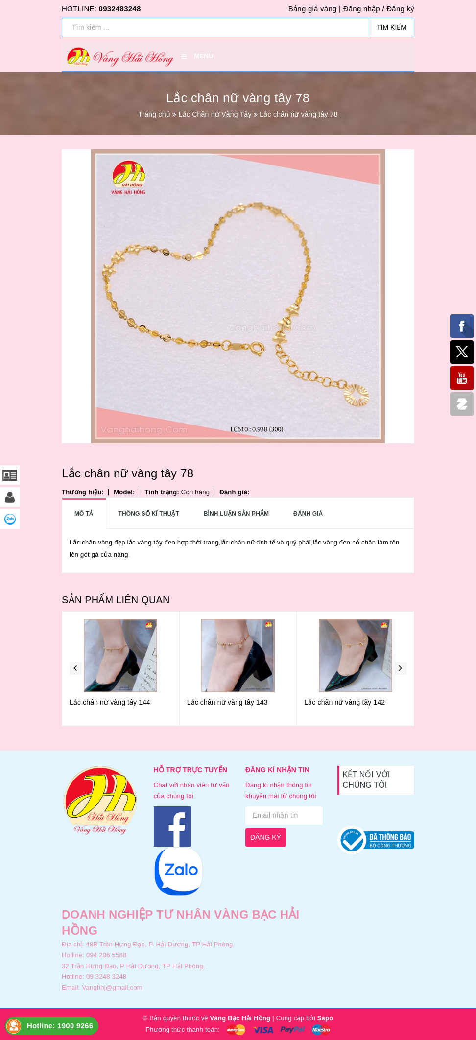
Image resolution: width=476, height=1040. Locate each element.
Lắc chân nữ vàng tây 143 (227, 702)
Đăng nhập (361, 8)
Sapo (325, 1018)
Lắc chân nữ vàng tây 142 (344, 702)
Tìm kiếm (391, 27)
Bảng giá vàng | (314, 8)
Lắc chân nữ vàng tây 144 (110, 702)
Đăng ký (400, 8)
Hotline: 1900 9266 (60, 1025)
